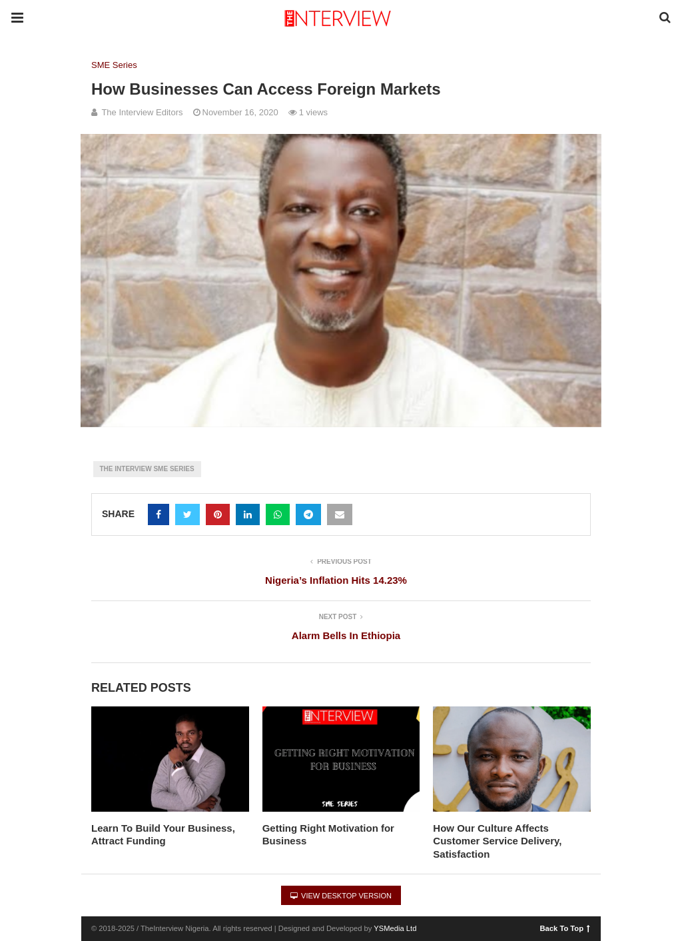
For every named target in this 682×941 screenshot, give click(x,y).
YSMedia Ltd (395, 928)
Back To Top (565, 927)
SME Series (114, 65)
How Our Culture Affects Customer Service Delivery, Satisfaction (497, 841)
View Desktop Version (341, 896)
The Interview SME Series (147, 468)
